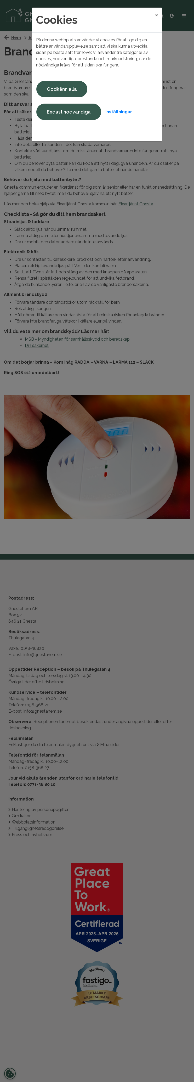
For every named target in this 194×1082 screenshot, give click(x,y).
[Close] (156, 15)
